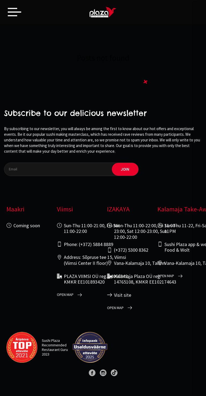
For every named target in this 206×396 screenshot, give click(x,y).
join (125, 169)
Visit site (122, 295)
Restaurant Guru (55, 349)
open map (65, 294)
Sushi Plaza (51, 340)
